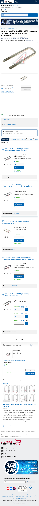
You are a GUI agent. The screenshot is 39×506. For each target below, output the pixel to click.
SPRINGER (15, 286)
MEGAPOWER (15, 177)
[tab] (5, 139)
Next (35, 345)
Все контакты (16, 5)
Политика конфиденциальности (23, 496)
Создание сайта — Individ (22, 495)
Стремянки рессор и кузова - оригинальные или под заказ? (19, 405)
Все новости (6, 383)
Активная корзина (10, 10)
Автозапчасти (11, 28)
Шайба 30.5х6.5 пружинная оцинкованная (14, 360)
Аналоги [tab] (5, 139)
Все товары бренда (19, 115)
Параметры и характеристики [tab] (18, 139)
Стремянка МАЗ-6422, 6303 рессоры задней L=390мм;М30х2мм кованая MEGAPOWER (16, 150)
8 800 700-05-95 (8, 444)
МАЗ (13, 249)
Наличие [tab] (30, 139)
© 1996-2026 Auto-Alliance (9, 495)
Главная (3, 28)
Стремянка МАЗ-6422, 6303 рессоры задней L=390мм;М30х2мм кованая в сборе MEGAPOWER (17, 186)
